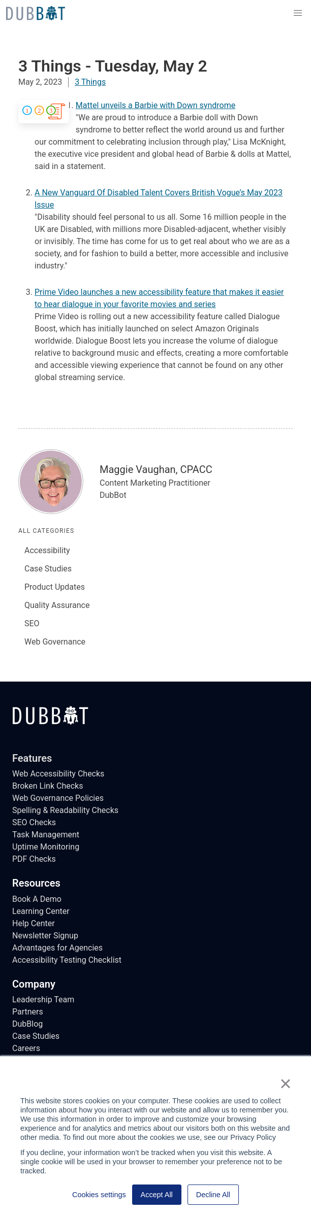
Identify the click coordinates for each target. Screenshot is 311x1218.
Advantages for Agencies (57, 948)
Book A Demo (36, 899)
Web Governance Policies (58, 798)
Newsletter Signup (45, 935)
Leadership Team (43, 999)
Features (32, 758)
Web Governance (54, 642)
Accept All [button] (157, 1195)
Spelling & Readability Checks (65, 810)
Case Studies (48, 568)
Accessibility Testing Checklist (66, 960)
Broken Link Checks (47, 786)
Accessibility (47, 550)
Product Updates (54, 587)
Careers (26, 1048)
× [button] (285, 1083)
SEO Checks (34, 822)
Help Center (33, 923)
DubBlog (27, 1024)
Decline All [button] (213, 1195)
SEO (32, 623)
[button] (298, 13)
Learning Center (41, 911)
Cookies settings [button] (99, 1195)
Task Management (45, 834)
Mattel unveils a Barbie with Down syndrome (155, 105)
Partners (27, 1012)
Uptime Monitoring (45, 847)
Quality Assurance (56, 605)
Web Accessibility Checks (58, 774)
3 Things (90, 82)
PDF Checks (34, 859)
